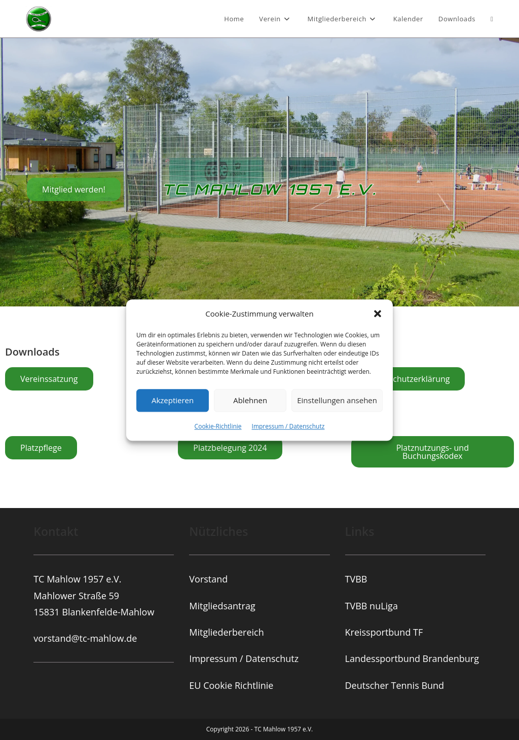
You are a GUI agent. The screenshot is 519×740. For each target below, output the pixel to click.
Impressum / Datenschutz (288, 426)
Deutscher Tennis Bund (394, 685)
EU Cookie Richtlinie (231, 685)
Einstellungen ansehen (337, 400)
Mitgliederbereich (226, 632)
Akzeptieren (173, 400)
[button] (378, 313)
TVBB (356, 579)
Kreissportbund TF (384, 632)
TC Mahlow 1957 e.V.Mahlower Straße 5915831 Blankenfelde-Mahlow (93, 595)
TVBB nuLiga (371, 606)
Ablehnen (250, 400)
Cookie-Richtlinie (218, 426)
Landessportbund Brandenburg (412, 658)
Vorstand (208, 579)
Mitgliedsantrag (222, 606)
